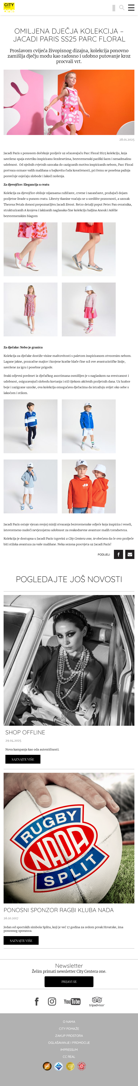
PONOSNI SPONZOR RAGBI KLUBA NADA (59, 909)
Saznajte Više (23, 759)
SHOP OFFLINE (25, 732)
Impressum (69, 1050)
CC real (69, 1057)
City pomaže (69, 1029)
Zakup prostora (69, 1036)
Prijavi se (69, 982)
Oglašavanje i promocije (69, 1043)
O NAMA (69, 1022)
